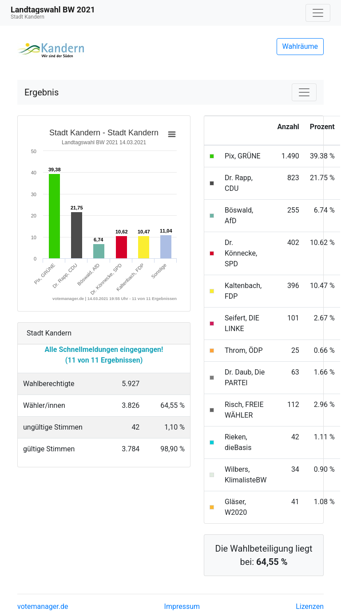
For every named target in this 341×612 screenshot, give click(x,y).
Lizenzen (310, 606)
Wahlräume (300, 46)
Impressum (182, 606)
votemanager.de (42, 606)
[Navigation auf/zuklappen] (317, 13)
